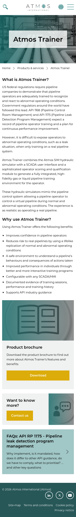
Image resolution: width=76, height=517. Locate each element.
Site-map (14, 505)
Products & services (30, 68)
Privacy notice (64, 510)
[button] (70, 6)
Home (6, 68)
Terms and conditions (38, 505)
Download (38, 375)
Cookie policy (65, 505)
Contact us (19, 415)
